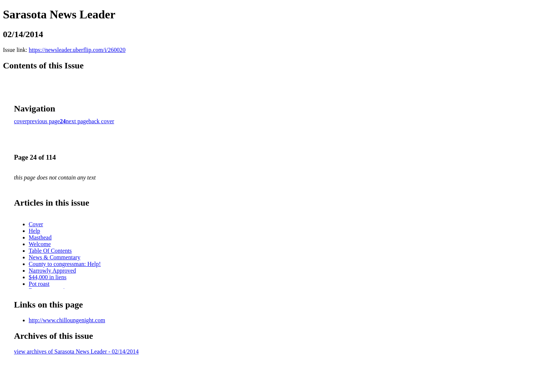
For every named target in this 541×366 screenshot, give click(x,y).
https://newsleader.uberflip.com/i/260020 (77, 50)
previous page (43, 121)
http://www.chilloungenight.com (67, 320)
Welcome (40, 244)
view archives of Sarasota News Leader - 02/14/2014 (76, 351)
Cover (36, 224)
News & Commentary (54, 257)
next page (77, 121)
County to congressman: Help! (65, 264)
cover (20, 121)
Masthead (40, 237)
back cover (101, 121)
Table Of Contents (50, 251)
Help (34, 231)
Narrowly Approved (52, 270)
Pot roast (39, 284)
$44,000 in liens (48, 277)
